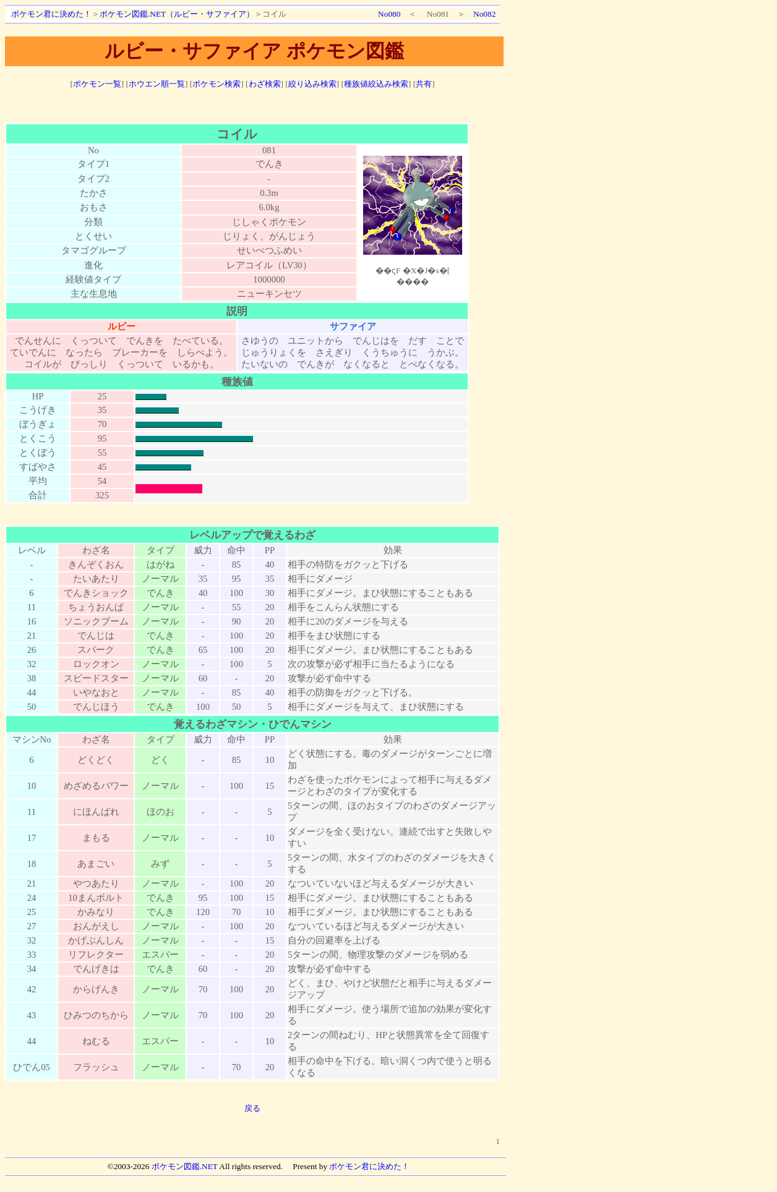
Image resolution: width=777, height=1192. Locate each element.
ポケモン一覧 (97, 83)
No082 (484, 14)
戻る (252, 1108)
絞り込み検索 (312, 83)
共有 (424, 83)
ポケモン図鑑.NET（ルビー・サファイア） (177, 14)
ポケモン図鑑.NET (185, 1166)
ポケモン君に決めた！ (51, 14)
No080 (389, 14)
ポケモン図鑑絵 (412, 221)
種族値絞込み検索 (376, 83)
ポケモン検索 (216, 83)
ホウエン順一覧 (157, 83)
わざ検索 (265, 83)
